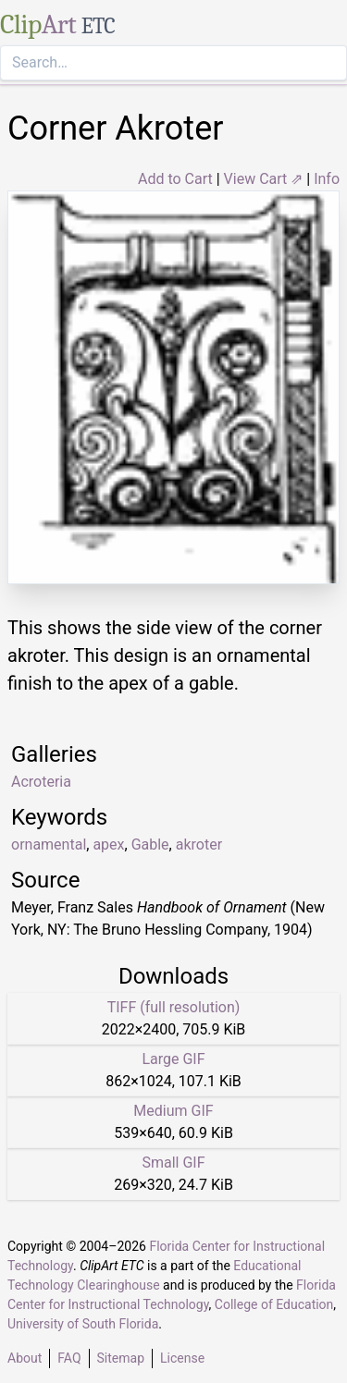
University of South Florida (82, 1323)
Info (327, 179)
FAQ (69, 1358)
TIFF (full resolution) (174, 1007)
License (182, 1358)
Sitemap (120, 1358)
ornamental (48, 844)
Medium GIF (173, 1111)
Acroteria (41, 781)
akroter (199, 844)
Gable (150, 844)
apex (108, 844)
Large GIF (173, 1059)
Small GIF (173, 1162)
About (24, 1358)
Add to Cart (175, 179)
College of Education (274, 1304)
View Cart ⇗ (264, 179)
